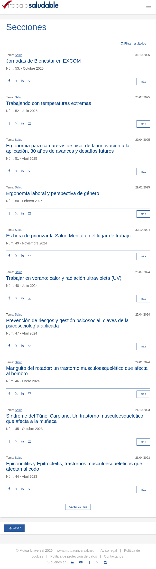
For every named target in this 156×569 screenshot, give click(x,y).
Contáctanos (113, 556)
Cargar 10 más (78, 506)
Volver (15, 528)
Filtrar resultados (133, 43)
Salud (18, 55)
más (143, 81)
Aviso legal (108, 550)
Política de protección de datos (73, 556)
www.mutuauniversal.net (75, 550)
